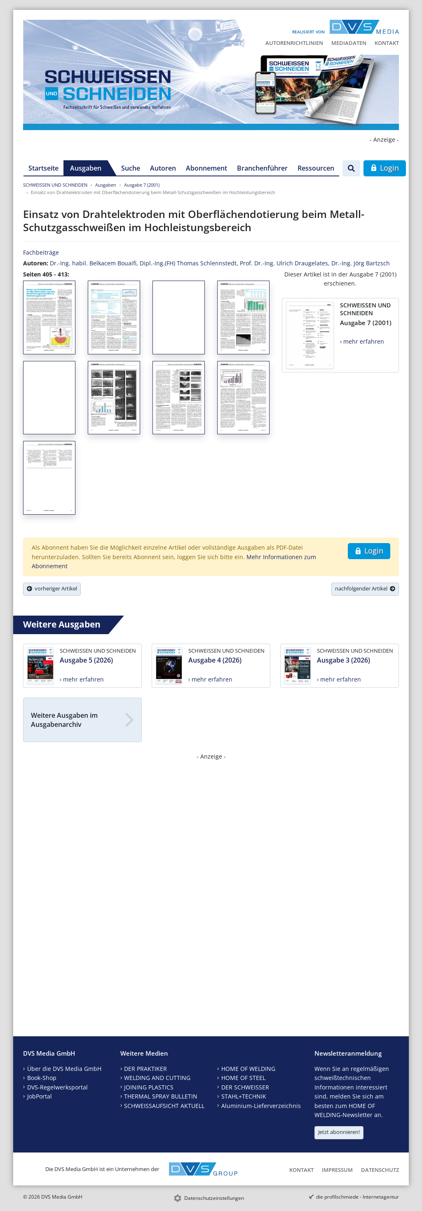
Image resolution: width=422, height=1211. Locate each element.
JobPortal (39, 1096)
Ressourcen (316, 168)
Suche (130, 168)
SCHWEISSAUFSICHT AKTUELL (164, 1106)
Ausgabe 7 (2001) (141, 185)
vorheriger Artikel (52, 588)
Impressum (337, 1170)
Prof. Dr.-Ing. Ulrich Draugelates (284, 263)
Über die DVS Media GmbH (64, 1069)
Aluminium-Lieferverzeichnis (261, 1106)
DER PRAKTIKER (145, 1069)
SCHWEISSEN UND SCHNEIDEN (55, 185)
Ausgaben (85, 168)
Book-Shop (41, 1078)
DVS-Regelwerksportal (57, 1087)
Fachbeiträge (41, 252)
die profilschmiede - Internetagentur (357, 1196)
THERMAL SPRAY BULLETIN (160, 1096)
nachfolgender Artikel (365, 588)
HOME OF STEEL (243, 1078)
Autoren (163, 168)
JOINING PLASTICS (148, 1087)
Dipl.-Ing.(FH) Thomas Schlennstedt (188, 263)
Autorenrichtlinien (294, 43)
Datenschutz (380, 1170)
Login (384, 168)
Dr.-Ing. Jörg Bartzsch (360, 263)
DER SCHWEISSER (245, 1087)
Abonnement (206, 168)
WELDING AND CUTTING (157, 1078)
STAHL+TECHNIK (243, 1096)
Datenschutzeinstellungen (214, 1198)
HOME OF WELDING (248, 1069)
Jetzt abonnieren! (339, 1132)
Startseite (43, 168)
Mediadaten (348, 43)
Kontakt (387, 43)
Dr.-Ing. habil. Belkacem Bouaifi (93, 263)
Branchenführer (262, 168)
